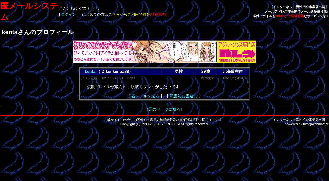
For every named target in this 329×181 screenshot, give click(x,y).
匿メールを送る (145, 96)
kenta (90, 71)
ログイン (68, 14)
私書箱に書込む (184, 96)
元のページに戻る (164, 109)
